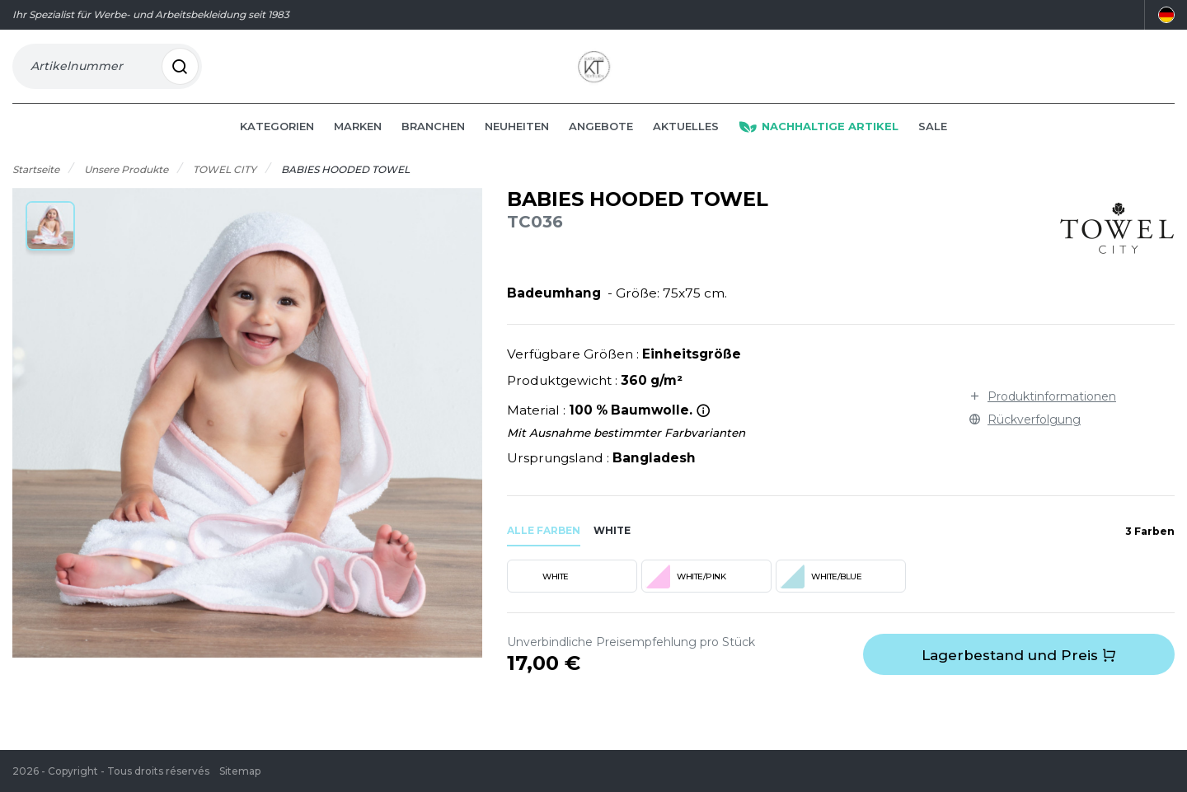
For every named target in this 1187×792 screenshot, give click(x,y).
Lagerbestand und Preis (1019, 671)
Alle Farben (543, 546)
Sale (932, 141)
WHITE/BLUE (820, 591)
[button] (50, 241)
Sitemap (239, 771)
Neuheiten (517, 141)
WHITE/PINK (685, 591)
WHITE (540, 591)
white (612, 546)
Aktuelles (686, 141)
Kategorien (277, 141)
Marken (358, 141)
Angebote (601, 141)
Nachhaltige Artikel (818, 141)
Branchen (433, 141)
